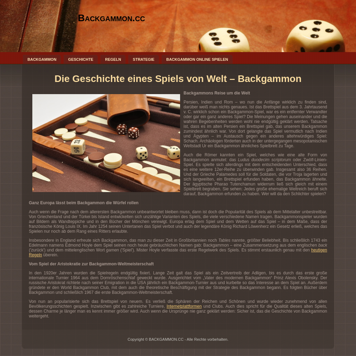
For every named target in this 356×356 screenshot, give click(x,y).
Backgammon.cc (111, 18)
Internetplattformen (184, 306)
